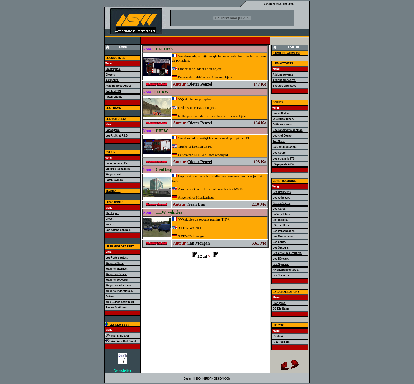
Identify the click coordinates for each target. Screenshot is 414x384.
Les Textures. (281, 275)
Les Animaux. (281, 197)
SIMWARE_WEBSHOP (286, 53)
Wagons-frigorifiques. (119, 290)
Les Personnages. (284, 231)
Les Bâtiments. (282, 192)
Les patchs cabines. (118, 229)
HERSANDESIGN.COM (216, 378)
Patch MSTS (113, 91)
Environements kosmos (288, 130)
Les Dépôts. (280, 219)
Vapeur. (110, 224)
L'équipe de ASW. (284, 164)
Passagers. (113, 130)
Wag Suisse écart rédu (120, 302)
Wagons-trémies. (116, 274)
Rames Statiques (116, 307)
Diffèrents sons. (283, 124)
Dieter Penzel (200, 84)
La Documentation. (285, 147)
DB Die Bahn (281, 308)
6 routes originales (284, 85)
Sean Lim (196, 204)
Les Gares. (279, 208)
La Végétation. (282, 214)
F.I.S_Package (281, 341)
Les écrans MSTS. (284, 158)
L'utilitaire (279, 336)
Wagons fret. (113, 174)
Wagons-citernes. (117, 268)
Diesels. (111, 74)
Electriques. (113, 69)
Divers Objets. (281, 203)
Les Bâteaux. (281, 258)
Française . (279, 303)
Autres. (109, 296)
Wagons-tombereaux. (119, 285)
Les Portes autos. (117, 257)
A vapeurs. (112, 80)
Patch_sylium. (114, 180)
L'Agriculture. (281, 225)
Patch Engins (114, 96)
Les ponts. (279, 242)
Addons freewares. (284, 80)
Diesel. (110, 218)
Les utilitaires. (281, 113)
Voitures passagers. (118, 168)
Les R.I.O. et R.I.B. (117, 135)
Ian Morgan (199, 243)
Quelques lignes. (283, 119)
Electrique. (112, 213)
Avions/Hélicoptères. (285, 269)
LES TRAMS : (114, 107)
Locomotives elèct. (117, 163)
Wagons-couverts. (117, 279)
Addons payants (282, 74)
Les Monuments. (283, 236)
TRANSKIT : (113, 191)
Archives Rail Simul (123, 341)
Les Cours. (279, 152)
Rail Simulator (120, 335)
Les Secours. (281, 247)
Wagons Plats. (115, 263)
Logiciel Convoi (282, 135)
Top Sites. (279, 141)
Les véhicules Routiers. (287, 253)
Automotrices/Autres (118, 85)
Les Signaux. (281, 264)
